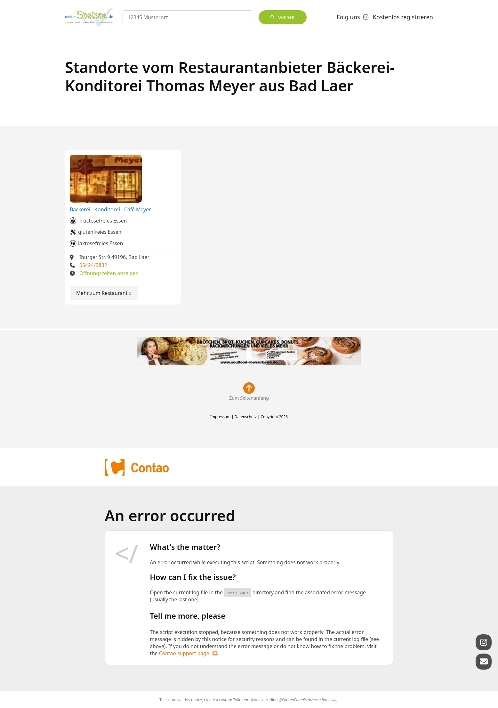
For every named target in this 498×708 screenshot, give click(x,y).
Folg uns (348, 17)
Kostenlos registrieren (403, 17)
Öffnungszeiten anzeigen (109, 273)
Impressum (220, 416)
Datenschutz (246, 416)
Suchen (286, 17)
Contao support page (184, 653)
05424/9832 (93, 265)
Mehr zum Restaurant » (104, 293)
